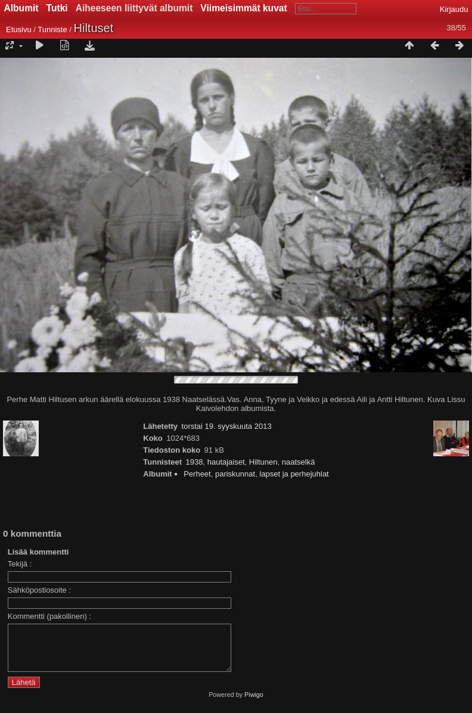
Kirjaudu (454, 9)
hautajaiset (226, 461)
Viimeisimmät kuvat (243, 8)
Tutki (57, 8)
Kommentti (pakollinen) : (49, 616)
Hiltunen (263, 461)
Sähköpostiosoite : (39, 590)
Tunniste (52, 29)
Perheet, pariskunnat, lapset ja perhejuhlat (256, 473)
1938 (194, 461)
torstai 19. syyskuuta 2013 (227, 426)
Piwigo (253, 703)
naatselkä (298, 461)
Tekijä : (20, 563)
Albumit (21, 8)
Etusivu (19, 29)
